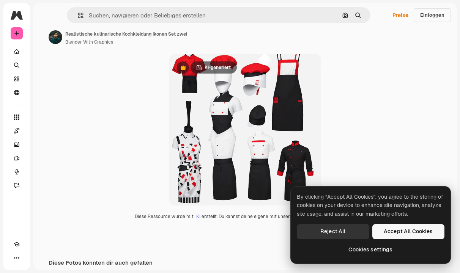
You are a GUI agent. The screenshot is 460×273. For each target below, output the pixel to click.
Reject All (332, 231)
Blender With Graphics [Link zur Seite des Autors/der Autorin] (89, 42)
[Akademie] (17, 244)
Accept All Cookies (408, 231)
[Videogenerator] (17, 158)
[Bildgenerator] (17, 144)
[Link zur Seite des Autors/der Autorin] (55, 37)
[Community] (17, 92)
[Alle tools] (17, 117)
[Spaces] (17, 131)
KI (198, 216)
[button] (77, 15)
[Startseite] (17, 52)
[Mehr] (17, 258)
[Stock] (17, 79)
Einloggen (432, 15)
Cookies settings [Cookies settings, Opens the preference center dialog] (370, 249)
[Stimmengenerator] (17, 172)
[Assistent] (17, 185)
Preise (400, 15)
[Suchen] (17, 65)
